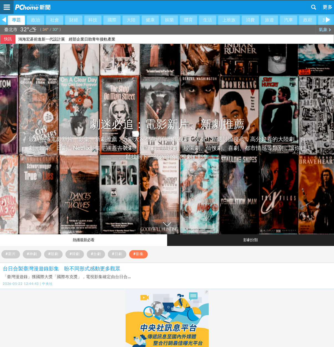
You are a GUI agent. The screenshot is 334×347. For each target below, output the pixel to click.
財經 (73, 20)
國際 (112, 20)
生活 (207, 20)
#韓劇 (75, 254)
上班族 (229, 20)
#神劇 (32, 254)
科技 (92, 20)
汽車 (288, 20)
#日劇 (117, 254)
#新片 (11, 254)
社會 (54, 20)
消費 (250, 20)
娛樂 (169, 20)
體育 (188, 20)
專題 (16, 20)
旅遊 (269, 20)
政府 (307, 20)
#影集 (138, 254)
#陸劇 (53, 254)
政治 (35, 20)
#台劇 (96, 254)
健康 (150, 20)
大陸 (131, 20)
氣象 (325, 29)
